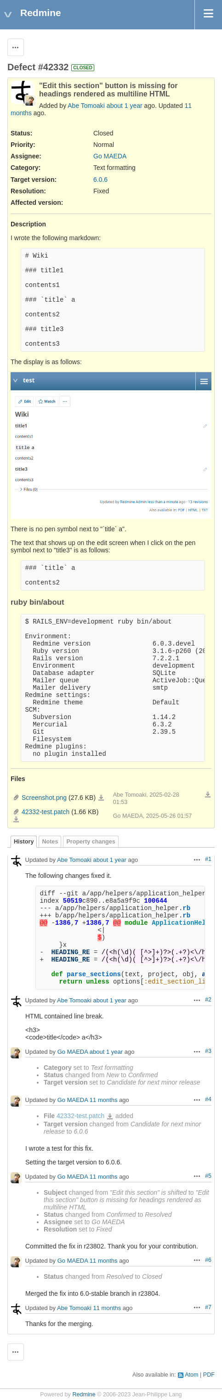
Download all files (207, 794)
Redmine (83, 1394)
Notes (50, 841)
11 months (104, 1100)
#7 (208, 1307)
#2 (208, 999)
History (24, 841)
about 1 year (124, 105)
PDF (209, 1375)
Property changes (90, 841)
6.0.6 (100, 179)
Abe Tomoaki (86, 105)
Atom (191, 1375)
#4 (208, 1099)
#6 (208, 1260)
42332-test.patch (45, 811)
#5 (208, 1176)
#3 (208, 1051)
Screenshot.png (44, 797)
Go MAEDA (109, 156)
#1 (208, 859)
